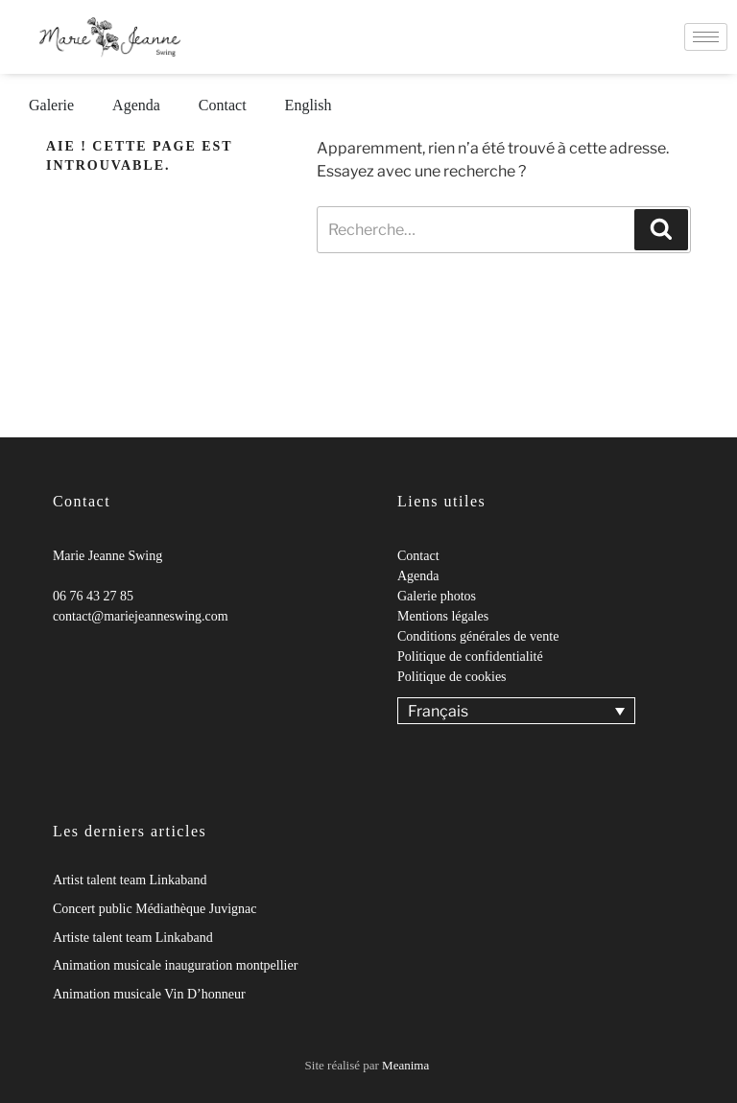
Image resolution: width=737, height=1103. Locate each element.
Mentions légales (442, 616)
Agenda (136, 105)
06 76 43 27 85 (93, 596)
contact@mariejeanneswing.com (140, 616)
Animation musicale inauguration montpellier (175, 965)
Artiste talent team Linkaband (133, 937)
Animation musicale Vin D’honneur (149, 994)
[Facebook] (53, 655)
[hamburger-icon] (705, 37)
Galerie (51, 105)
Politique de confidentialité (470, 656)
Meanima (405, 1065)
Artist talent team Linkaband (130, 880)
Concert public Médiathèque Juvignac (155, 909)
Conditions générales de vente (478, 636)
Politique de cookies (452, 676)
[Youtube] (91, 655)
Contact (223, 105)
